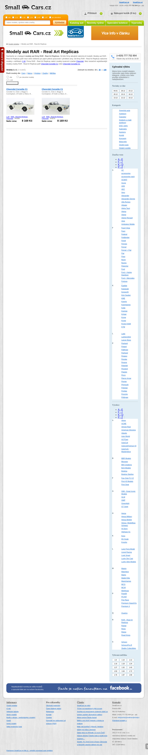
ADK (123, 186)
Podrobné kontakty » (119, 720)
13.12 (116, 98)
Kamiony (122, 132)
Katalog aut (77, 23)
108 (105, 70)
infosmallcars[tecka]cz (128, 717)
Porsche (124, 394)
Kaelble (124, 286)
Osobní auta (123, 145)
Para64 (124, 594)
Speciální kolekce (117, 23)
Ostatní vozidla (124, 148)
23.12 (131, 91)
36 (100, 70)
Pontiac (124, 391)
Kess (123, 536)
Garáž (8, 720)
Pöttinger (124, 397)
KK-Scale (125, 539)
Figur (123, 257)
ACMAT (124, 180)
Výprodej (136, 23)
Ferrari (123, 247)
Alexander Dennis (128, 199)
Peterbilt (124, 366)
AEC (123, 189)
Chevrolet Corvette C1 (49, 64)
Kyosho (124, 542)
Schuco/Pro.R (126, 645)
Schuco (124, 642)
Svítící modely (11, 723)
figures (124, 263)
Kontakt (48, 714)
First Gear (125, 485)
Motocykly (123, 142)
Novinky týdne (95, 23)
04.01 (116, 91)
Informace (11, 702)
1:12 (16, 17)
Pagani (124, 347)
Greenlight (125, 503)
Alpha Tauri (125, 208)
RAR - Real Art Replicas (19, 117)
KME (123, 298)
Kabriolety (123, 129)
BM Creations (126, 465)
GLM (123, 497)
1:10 (123, 660)
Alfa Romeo (125, 202)
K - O (120, 164)
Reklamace (50, 711)
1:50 (115, 671)
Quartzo (124, 613)
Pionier (124, 382)
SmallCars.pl (138, 2)
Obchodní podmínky (53, 705)
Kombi (121, 135)
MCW (123, 588)
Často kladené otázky (53, 708)
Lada (123, 334)
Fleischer (124, 266)
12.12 (123, 98)
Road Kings (125, 635)
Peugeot (124, 369)
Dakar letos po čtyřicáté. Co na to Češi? (91, 732)
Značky (45, 73)
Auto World (125, 436)
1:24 (31, 17)
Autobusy (122, 114)
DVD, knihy (123, 126)
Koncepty (122, 139)
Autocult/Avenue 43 (128, 446)
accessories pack (128, 177)
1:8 (115, 660)
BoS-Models (126, 468)
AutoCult (124, 443)
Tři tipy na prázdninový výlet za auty (89, 708)
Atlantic (124, 433)
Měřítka (53, 73)
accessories (125, 173)
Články (80, 702)
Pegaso (124, 356)
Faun (123, 231)
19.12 (123, 94)
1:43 (38, 17)
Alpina (123, 212)
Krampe (124, 311)
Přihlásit (92, 13)
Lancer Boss (126, 340)
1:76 (115, 675)
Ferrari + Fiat (126, 250)
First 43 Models (127, 481)
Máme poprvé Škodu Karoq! (87, 717)
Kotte (123, 308)
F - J (120, 162)
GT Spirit (124, 507)
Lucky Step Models (128, 562)
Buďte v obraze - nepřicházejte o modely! (20, 717)
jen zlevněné (56, 17)
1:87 (46, 17)
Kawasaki (125, 289)
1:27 (115, 667)
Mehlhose (125, 591)
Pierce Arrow (126, 378)
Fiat (122, 253)
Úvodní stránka (13, 44)
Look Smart (125, 555)
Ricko (123, 629)
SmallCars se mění (83, 705)
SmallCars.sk (124, 2)
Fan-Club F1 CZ (127, 478)
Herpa (123, 513)
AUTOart (124, 440)
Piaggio (124, 372)
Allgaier (124, 205)
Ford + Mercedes (127, 278)
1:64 (123, 671)
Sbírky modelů (11, 714)
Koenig (124, 302)
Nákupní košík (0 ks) (125, 13)
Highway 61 (125, 532)
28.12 (123, 91)
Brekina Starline (127, 474)
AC (122, 170)
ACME (123, 424)
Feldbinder (125, 238)
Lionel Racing (126, 552)
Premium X (125, 606)
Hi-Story (124, 529)
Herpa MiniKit (126, 520)
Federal (124, 234)
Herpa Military (126, 517)
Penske (124, 359)
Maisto (123, 569)
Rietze (123, 632)
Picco (123, 375)
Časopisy (122, 117)
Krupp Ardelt (126, 324)
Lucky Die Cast (127, 559)
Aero (123, 192)
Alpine (123, 215)
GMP (123, 500)
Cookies (49, 717)
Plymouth (125, 385)
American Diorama (128, 430)
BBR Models (126, 458)
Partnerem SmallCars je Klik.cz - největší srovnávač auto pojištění (29, 750)
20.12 (116, 94)
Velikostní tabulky (12, 711)
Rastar (123, 626)
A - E (120, 159)
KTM (123, 327)
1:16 (115, 664)
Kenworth (125, 292)
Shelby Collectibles (128, 648)
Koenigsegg (125, 305)
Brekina (124, 471)
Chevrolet (80, 61)
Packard (124, 343)
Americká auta (124, 111)
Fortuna (124, 281)
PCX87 (124, 597)
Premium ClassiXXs (129, 603)
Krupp (123, 321)
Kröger (124, 314)
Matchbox (125, 572)
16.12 (131, 94)
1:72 (130, 671)
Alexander (125, 196)
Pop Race (125, 600)
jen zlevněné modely (26, 77)
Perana (124, 362)
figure (123, 260)
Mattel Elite (125, 578)
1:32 (123, 667)
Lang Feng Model (128, 549)
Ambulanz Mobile (128, 224)
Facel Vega (125, 228)
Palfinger (124, 350)
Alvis (123, 221)
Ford (123, 269)
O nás (8, 708)
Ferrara (124, 244)
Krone (123, 317)
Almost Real (126, 427)
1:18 (23, 17)
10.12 (131, 98)
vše (9, 17)
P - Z (120, 167)
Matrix (123, 575)
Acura (123, 183)
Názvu (29, 73)
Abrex (123, 420)
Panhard (124, 353)
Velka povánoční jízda (14, 726)
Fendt (123, 241)
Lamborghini (126, 337)
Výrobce (37, 73)
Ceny (23, 73)
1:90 (130, 675)
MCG (123, 584)
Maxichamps (126, 581)
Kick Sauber (126, 295)
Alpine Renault (127, 218)
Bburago (124, 462)
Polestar (124, 388)
